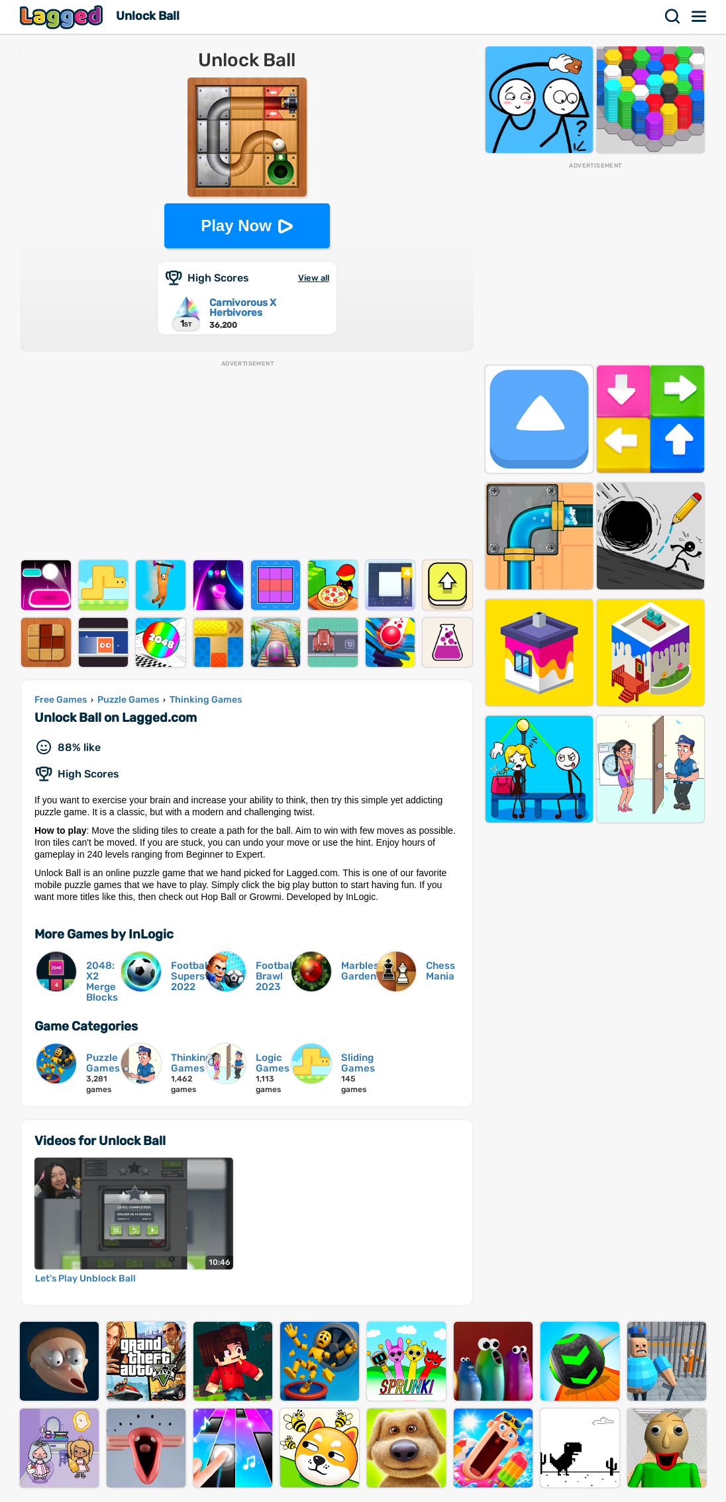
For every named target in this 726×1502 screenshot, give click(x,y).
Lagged (63, 17)
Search (673, 16)
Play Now (236, 225)
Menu (699, 16)
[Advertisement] (247, 461)
